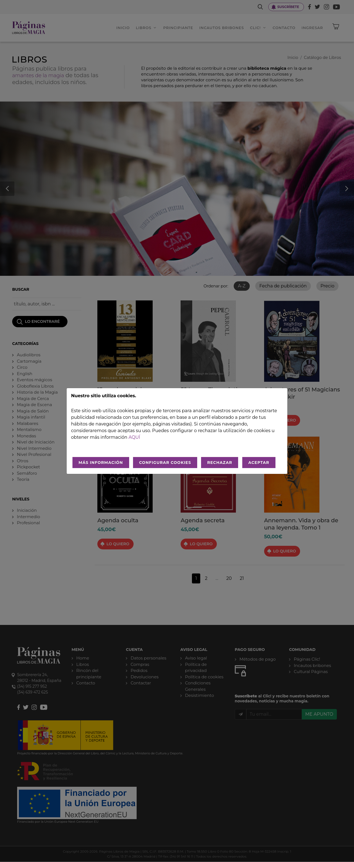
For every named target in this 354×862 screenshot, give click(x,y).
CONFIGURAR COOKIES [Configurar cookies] (165, 462)
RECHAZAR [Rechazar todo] (219, 462)
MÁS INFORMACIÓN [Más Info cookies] (101, 462)
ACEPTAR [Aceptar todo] (258, 462)
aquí (134, 437)
